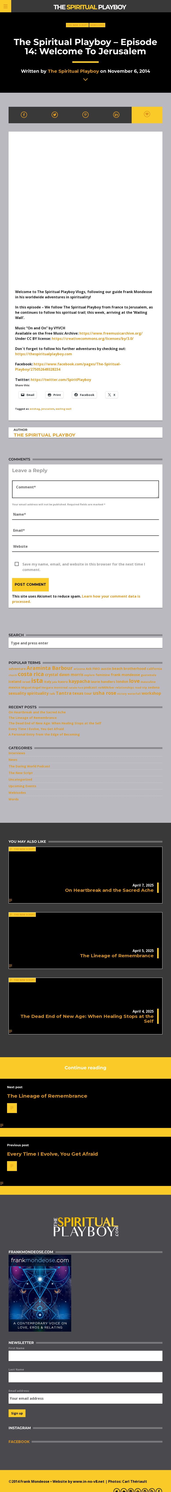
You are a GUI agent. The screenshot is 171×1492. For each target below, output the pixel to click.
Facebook (19, 1442)
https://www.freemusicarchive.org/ (111, 333)
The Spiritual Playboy (73, 71)
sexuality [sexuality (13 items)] (17, 693)
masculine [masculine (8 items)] (148, 682)
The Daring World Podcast (29, 766)
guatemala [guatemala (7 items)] (148, 675)
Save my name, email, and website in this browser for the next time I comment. (83, 564)
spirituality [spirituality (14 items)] (38, 693)
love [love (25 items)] (134, 680)
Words (14, 799)
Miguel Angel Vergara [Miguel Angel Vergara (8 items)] (37, 687)
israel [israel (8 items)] (26, 682)
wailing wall (63, 408)
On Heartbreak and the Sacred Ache (37, 712)
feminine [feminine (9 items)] (103, 675)
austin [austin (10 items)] (106, 668)
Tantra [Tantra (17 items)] (63, 693)
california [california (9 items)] (154, 669)
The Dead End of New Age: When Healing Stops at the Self (55, 723)
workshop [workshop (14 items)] (151, 693)
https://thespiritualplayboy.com (43, 354)
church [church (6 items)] (13, 675)
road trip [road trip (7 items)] (141, 687)
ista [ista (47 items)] (37, 680)
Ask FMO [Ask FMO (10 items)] (93, 668)
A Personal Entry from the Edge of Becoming (44, 734)
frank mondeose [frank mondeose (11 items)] (125, 674)
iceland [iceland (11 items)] (15, 681)
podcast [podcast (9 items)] (90, 687)
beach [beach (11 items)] (117, 668)
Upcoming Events (22, 786)
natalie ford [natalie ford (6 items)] (76, 687)
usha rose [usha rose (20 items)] (104, 693)
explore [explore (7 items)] (89, 675)
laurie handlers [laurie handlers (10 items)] (103, 681)
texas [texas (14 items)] (77, 693)
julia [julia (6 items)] (54, 681)
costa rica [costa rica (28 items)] (31, 674)
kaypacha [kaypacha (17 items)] (79, 681)
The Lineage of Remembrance (33, 718)
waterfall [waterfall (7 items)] (134, 693)
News (13, 760)
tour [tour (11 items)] (88, 693)
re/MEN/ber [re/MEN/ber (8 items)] (106, 687)
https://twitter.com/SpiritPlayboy (61, 379)
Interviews (17, 753)
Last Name (16, 1369)
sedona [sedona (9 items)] (154, 687)
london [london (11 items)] (122, 681)
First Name (16, 1348)
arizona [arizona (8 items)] (79, 669)
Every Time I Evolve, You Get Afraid (36, 729)
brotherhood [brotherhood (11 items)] (135, 668)
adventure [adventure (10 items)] (17, 668)
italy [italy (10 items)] (47, 681)
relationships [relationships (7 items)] (124, 687)
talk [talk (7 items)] (52, 693)
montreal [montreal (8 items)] (61, 687)
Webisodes (97, 25)
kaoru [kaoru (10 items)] (63, 681)
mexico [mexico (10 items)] (14, 687)
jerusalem (47, 408)
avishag (34, 408)
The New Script (77, 25)
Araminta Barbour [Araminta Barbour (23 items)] (50, 668)
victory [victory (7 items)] (122, 693)
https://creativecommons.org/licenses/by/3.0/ (93, 338)
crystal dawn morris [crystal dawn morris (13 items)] (64, 674)
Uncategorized (20, 779)
